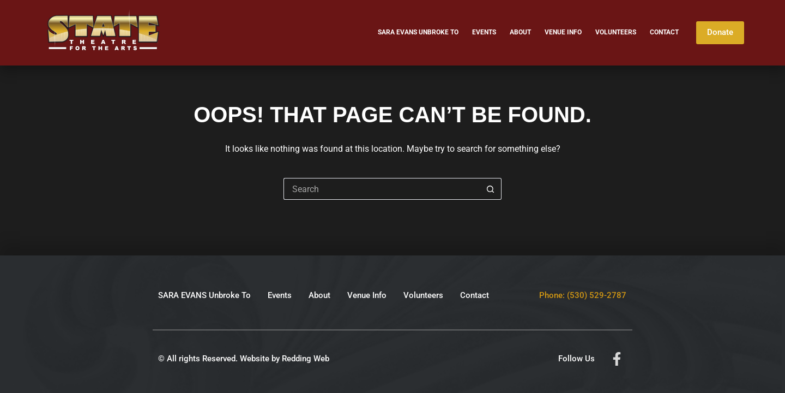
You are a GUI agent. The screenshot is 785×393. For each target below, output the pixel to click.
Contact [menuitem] (664, 32)
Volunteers (423, 295)
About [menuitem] (520, 32)
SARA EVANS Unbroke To (204, 295)
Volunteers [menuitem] (615, 32)
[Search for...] (381, 189)
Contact (474, 295)
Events (280, 295)
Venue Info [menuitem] (563, 32)
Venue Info (367, 295)
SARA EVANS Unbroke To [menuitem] (418, 32)
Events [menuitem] (484, 32)
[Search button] (491, 189)
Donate (720, 32)
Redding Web (305, 359)
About (319, 295)
